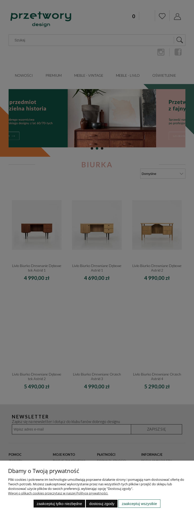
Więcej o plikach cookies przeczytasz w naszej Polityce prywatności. (58, 493)
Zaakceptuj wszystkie (139, 503)
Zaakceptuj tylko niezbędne (59, 503)
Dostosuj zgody (101, 503)
